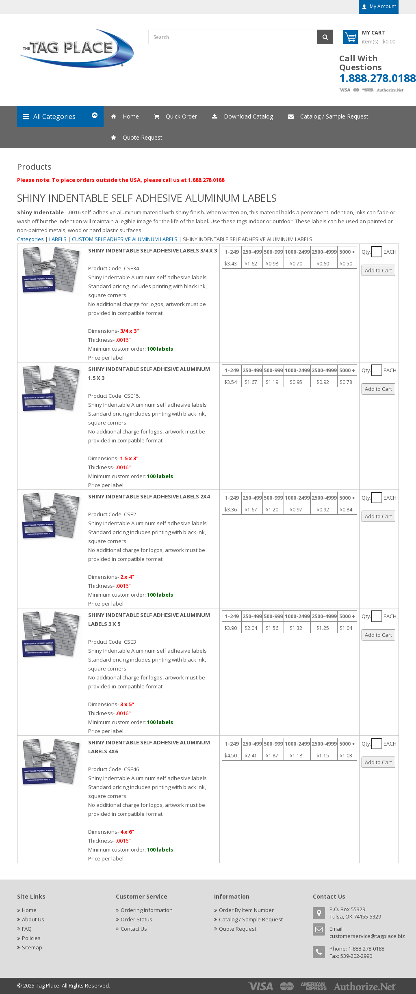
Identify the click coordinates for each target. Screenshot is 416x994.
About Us (33, 919)
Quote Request (237, 928)
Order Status (136, 919)
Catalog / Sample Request (251, 919)
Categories (30, 239)
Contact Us (134, 928)
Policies (31, 938)
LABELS (58, 239)
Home (29, 910)
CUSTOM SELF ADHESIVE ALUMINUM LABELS (125, 239)
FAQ (27, 928)
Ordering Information (147, 910)
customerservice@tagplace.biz (367, 936)
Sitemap (32, 947)
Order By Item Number (246, 910)
